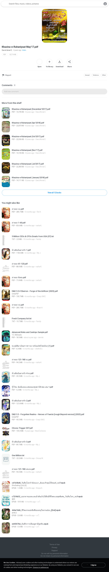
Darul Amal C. (7, 50)
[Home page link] (4, 4)
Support (55, 550)
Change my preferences (41, 567)
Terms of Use (54, 544)
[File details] (54, 113)
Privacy (54, 547)
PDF (4, 54)
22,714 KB (12, 54)
